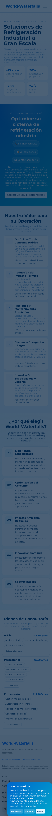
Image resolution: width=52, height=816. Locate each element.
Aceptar (40, 811)
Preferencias (16, 811)
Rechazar (29, 811)
